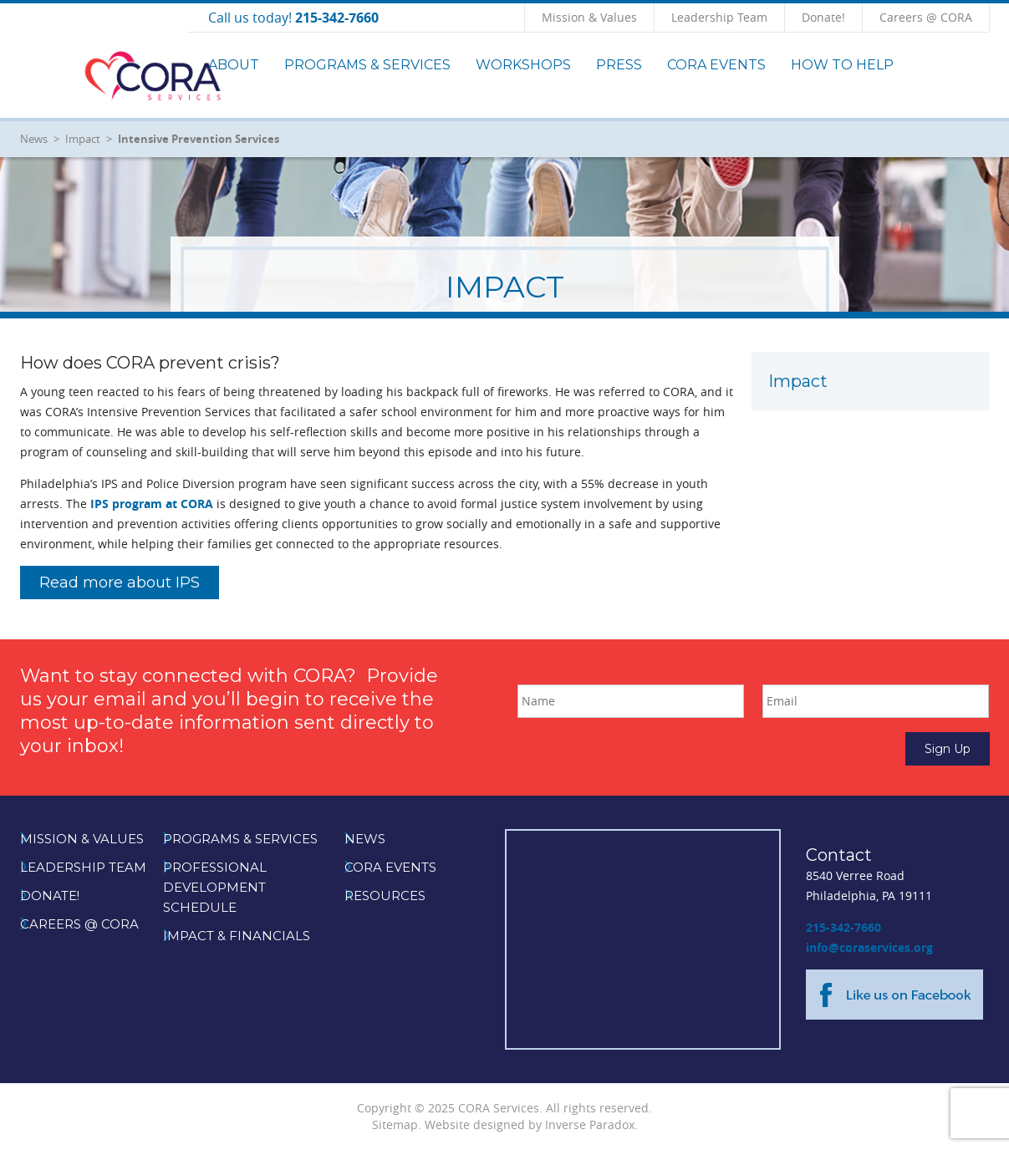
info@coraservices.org (869, 947)
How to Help (842, 65)
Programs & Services (367, 65)
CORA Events (716, 65)
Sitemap (395, 1124)
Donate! (823, 17)
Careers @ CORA (925, 17)
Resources (385, 895)
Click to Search (989, 17)
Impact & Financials (236, 936)
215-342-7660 (843, 927)
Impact (82, 138)
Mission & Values (589, 17)
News (34, 138)
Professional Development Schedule (215, 887)
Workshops (523, 65)
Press (619, 65)
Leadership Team (719, 17)
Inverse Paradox (589, 1124)
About (233, 65)
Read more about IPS (119, 582)
